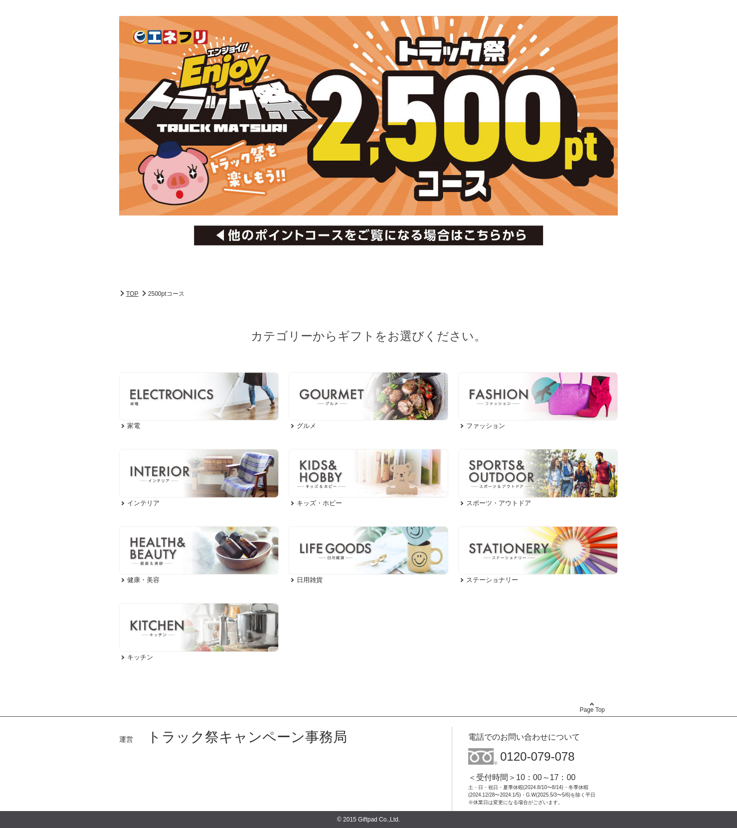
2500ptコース (166, 293)
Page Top (592, 709)
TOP (132, 293)
